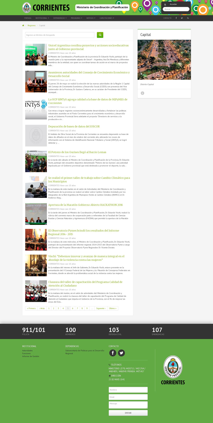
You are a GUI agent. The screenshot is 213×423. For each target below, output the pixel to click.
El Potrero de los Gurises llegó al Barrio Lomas (77, 152)
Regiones (32, 25)
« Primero (31, 308)
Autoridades (27, 350)
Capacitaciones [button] (107, 18)
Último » (112, 308)
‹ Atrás (42, 308)
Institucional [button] (42, 18)
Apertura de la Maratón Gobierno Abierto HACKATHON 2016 (85, 205)
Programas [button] (76, 18)
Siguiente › (101, 308)
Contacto (167, 18)
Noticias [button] (91, 18)
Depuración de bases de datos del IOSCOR (74, 126)
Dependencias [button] (60, 18)
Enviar (128, 413)
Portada (27, 18)
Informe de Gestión (30, 356)
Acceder (173, 4)
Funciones (26, 353)
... (92, 308)
